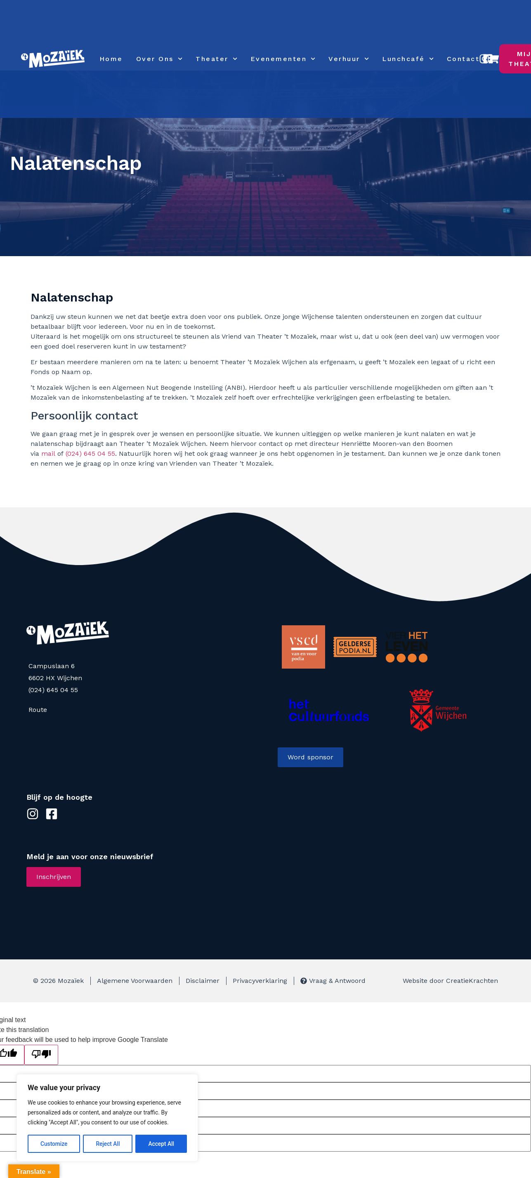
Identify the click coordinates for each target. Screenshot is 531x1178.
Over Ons (159, 58)
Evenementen (283, 58)
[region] (107, 1118)
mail (48, 453)
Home (111, 59)
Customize (54, 1143)
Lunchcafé (408, 58)
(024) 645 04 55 (90, 453)
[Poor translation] (41, 1055)
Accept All (161, 1143)
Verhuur (348, 58)
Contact (463, 59)
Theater (216, 58)
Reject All (108, 1143)
